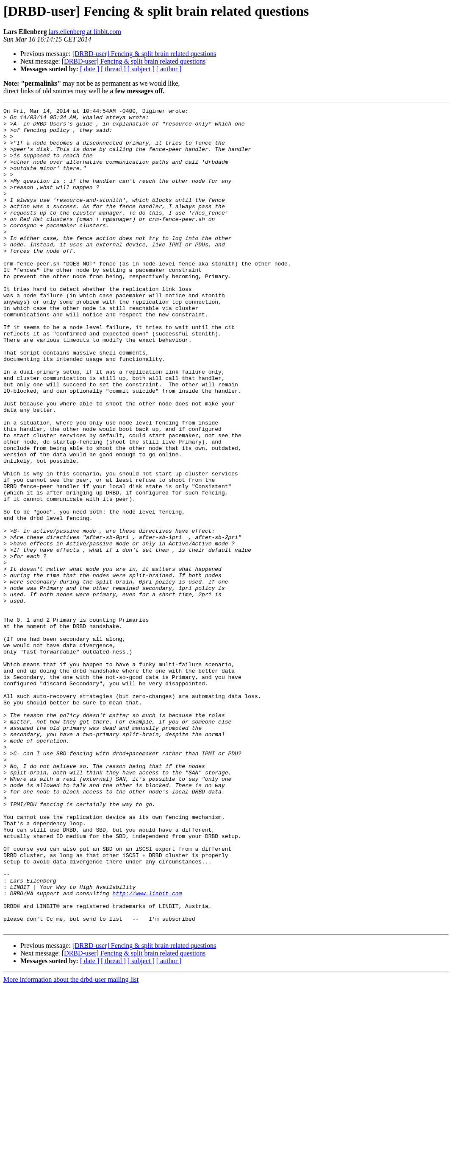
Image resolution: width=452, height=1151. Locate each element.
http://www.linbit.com (147, 1051)
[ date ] (89, 69)
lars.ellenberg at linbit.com (85, 31)
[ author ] (169, 69)
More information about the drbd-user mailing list (71, 1143)
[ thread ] (113, 69)
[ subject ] (141, 69)
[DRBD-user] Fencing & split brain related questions (144, 53)
